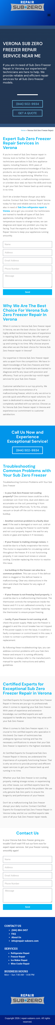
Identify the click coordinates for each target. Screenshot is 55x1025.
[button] (48, 14)
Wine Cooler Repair (20, 963)
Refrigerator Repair (20, 953)
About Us (16, 937)
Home (23, 130)
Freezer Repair (18, 956)
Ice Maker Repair (19, 960)
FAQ (13, 933)
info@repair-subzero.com (25, 940)
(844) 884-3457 (19, 930)
